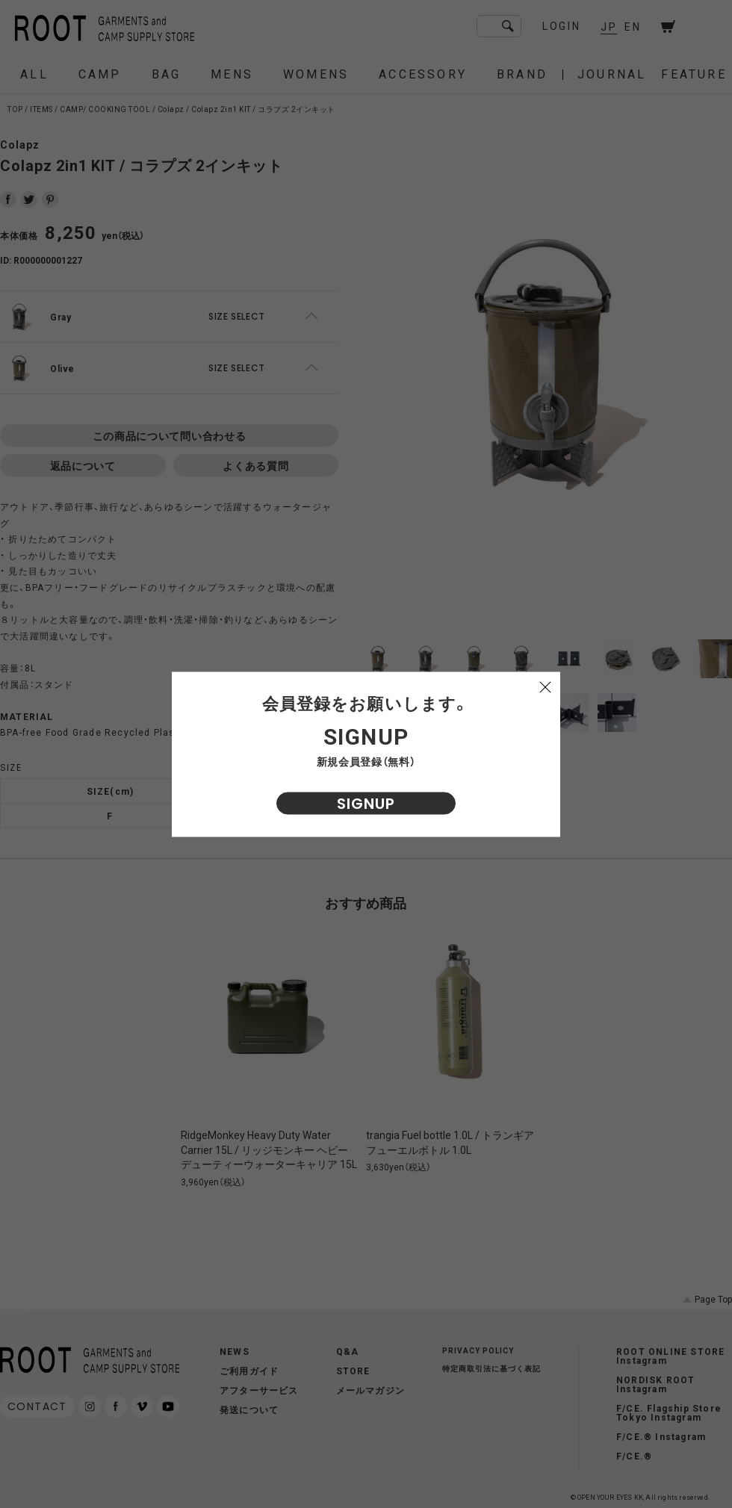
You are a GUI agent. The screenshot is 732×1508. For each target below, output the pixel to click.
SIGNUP (366, 802)
